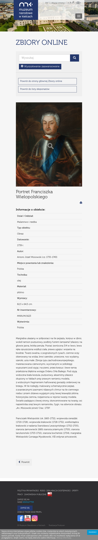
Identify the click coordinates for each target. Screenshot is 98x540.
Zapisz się (25, 495)
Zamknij (92, 519)
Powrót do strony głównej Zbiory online (41, 68)
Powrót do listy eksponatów (35, 76)
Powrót (24, 448)
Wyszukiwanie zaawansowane (40, 52)
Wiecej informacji (63, 524)
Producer (61, 512)
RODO (42, 477)
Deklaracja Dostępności (58, 477)
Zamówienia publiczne (35, 481)
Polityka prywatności (28, 477)
